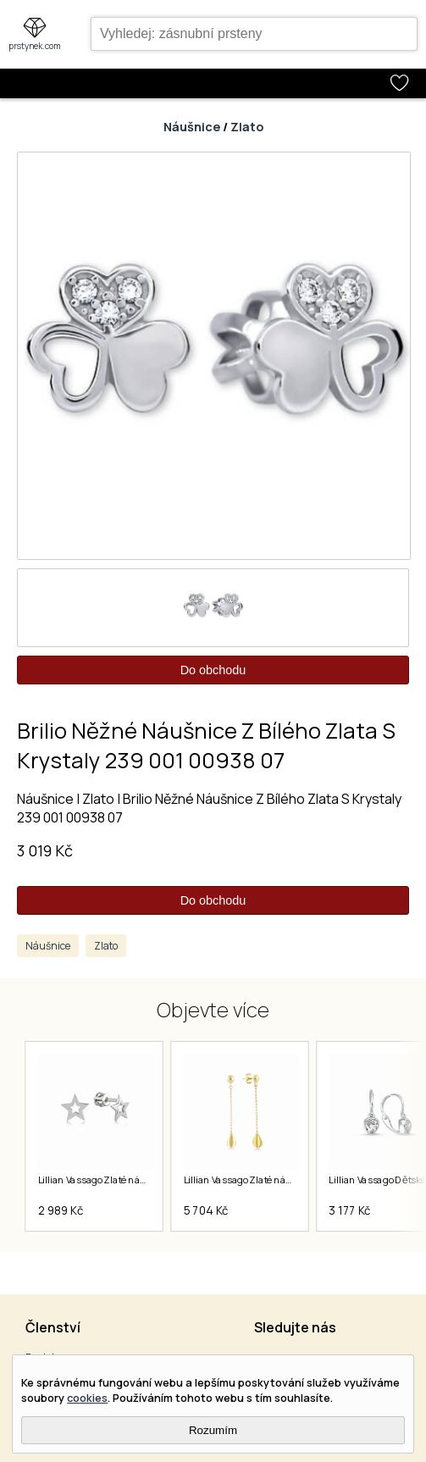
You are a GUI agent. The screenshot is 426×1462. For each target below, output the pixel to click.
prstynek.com (34, 46)
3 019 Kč (45, 850)
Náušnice (191, 127)
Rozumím (213, 1430)
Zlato (246, 127)
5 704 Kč (206, 1210)
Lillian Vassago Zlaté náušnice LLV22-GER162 (282, 1180)
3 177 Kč (350, 1210)
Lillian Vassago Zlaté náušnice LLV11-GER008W (140, 1180)
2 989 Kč (61, 1210)
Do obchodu (213, 670)
